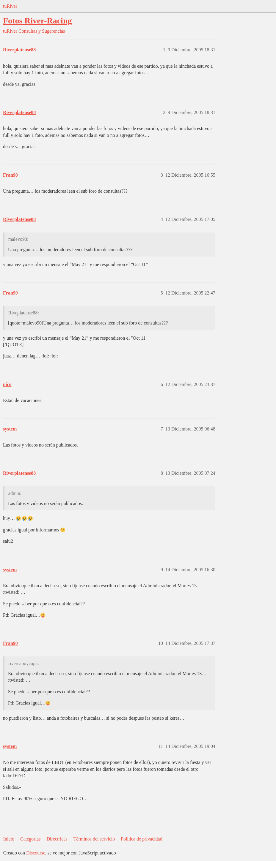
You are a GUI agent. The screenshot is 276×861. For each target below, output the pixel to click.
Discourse (35, 852)
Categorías (30, 838)
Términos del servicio (94, 838)
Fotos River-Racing (37, 20)
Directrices (56, 838)
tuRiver (10, 6)
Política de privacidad (141, 838)
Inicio (8, 838)
